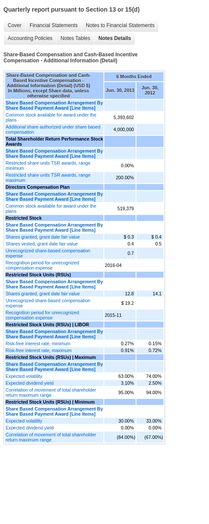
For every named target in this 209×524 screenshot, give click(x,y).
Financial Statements (54, 25)
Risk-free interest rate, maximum (39, 350)
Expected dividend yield (30, 383)
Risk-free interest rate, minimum (38, 343)
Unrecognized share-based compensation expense (48, 253)
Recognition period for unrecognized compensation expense (42, 265)
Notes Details (114, 38)
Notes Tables (75, 38)
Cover (14, 25)
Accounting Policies (30, 38)
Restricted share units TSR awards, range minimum (48, 165)
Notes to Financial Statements (120, 25)
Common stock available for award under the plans (51, 117)
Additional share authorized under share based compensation (53, 129)
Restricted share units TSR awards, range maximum (48, 177)
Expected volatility (24, 376)
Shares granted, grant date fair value (43, 236)
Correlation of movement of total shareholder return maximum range (51, 392)
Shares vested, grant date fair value (42, 243)
